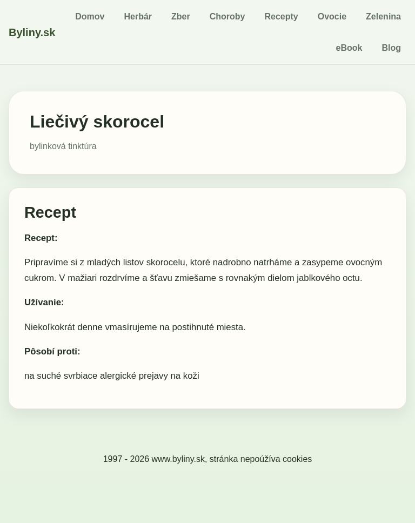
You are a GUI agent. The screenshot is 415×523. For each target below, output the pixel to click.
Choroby (227, 16)
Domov (89, 16)
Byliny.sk (32, 32)
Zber (180, 16)
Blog (391, 47)
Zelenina (383, 16)
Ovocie (332, 16)
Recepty (281, 16)
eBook (349, 47)
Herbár (138, 16)
